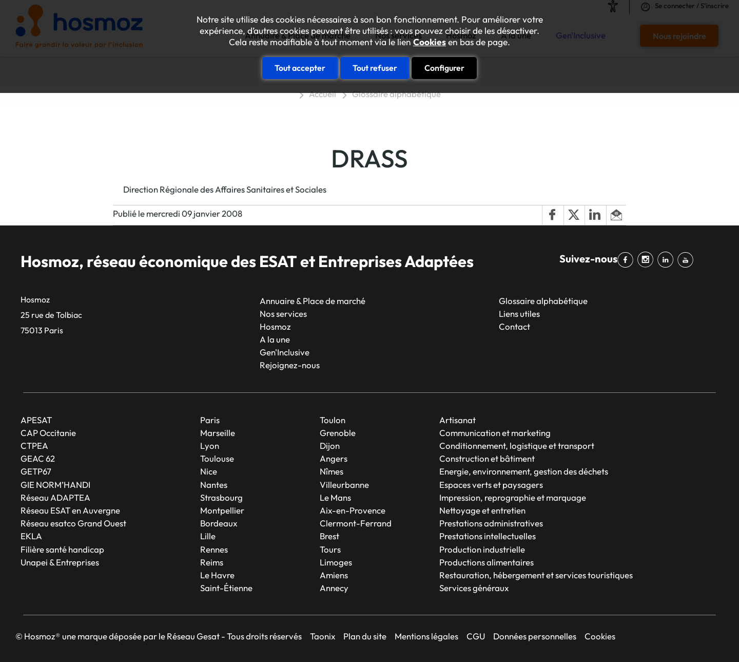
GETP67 (36, 471)
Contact (514, 326)
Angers (333, 458)
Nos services (283, 313)
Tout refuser (375, 68)
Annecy (334, 587)
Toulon (332, 419)
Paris (210, 419)
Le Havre (217, 575)
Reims (211, 562)
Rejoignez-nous (290, 365)
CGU (475, 636)
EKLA (31, 536)
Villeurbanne (344, 484)
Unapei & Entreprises (60, 562)
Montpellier (222, 510)
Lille (208, 536)
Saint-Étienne (226, 587)
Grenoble (338, 432)
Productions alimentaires (486, 562)
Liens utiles (519, 313)
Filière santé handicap (62, 549)
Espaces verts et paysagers (491, 484)
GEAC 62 (38, 458)
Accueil (322, 93)
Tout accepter (300, 68)
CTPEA (34, 445)
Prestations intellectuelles (487, 536)
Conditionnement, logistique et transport (516, 445)
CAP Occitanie (48, 432)
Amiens (334, 575)
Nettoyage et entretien (482, 510)
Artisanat (457, 419)
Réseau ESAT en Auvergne (70, 510)
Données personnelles (534, 636)
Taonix (322, 636)
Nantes (213, 484)
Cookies (429, 42)
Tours (330, 549)
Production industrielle (482, 549)
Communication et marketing (495, 432)
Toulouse (217, 458)
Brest (329, 536)
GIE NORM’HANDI (55, 484)
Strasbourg (221, 497)
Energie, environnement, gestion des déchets (523, 471)
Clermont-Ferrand (356, 523)
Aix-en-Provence (352, 510)
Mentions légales (426, 636)
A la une (275, 339)
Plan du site (364, 636)
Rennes (214, 549)
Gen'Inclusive (284, 352)
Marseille (217, 432)
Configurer (444, 68)
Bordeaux (218, 523)
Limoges (336, 562)
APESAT (36, 419)
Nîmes (331, 471)
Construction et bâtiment (487, 458)
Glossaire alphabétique (396, 93)
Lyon (209, 445)
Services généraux (474, 587)
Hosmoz (275, 326)
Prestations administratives (491, 523)
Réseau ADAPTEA (55, 497)
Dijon (330, 445)
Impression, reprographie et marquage (512, 497)
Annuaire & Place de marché (312, 300)
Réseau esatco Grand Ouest (73, 523)
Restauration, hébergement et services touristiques (536, 575)
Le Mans (335, 497)
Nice (208, 471)
